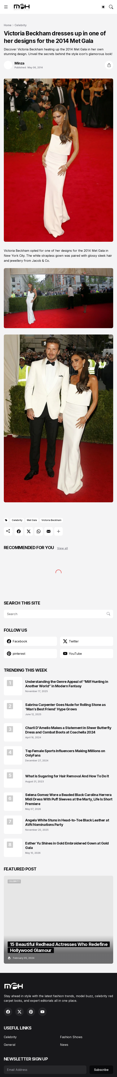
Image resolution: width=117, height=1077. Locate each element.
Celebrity (21, 25)
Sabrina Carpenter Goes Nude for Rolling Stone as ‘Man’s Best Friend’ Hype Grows (65, 707)
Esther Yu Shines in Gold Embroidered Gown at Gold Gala (67, 845)
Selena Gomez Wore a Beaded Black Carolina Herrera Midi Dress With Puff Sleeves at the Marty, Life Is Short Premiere (68, 799)
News (64, 1045)
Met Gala (32, 520)
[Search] (111, 7)
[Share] (109, 65)
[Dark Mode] (103, 7)
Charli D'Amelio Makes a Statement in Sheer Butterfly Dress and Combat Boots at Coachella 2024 (68, 730)
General (9, 1045)
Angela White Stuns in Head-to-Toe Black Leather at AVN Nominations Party (67, 822)
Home (7, 25)
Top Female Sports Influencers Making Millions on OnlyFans (65, 753)
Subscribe (101, 1070)
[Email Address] (45, 1069)
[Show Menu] (6, 7)
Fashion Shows (71, 1037)
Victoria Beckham (51, 520)
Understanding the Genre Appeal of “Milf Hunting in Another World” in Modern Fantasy (66, 684)
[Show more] (58, 531)
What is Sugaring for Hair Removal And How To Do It (67, 776)
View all (62, 548)
